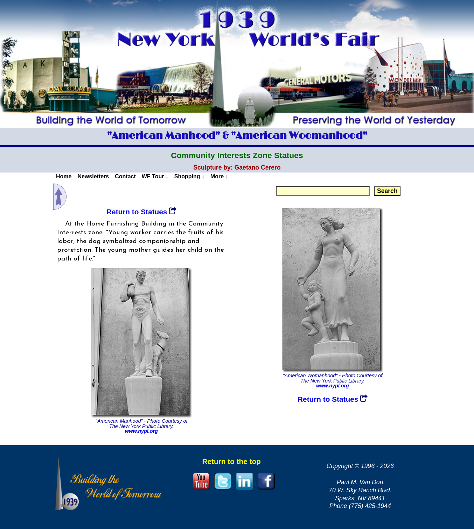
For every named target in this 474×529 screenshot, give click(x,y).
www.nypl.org (141, 431)
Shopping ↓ (189, 176)
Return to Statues (141, 212)
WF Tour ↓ (155, 176)
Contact (125, 176)
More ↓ (219, 176)
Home (63, 176)
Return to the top (231, 461)
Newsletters (93, 176)
